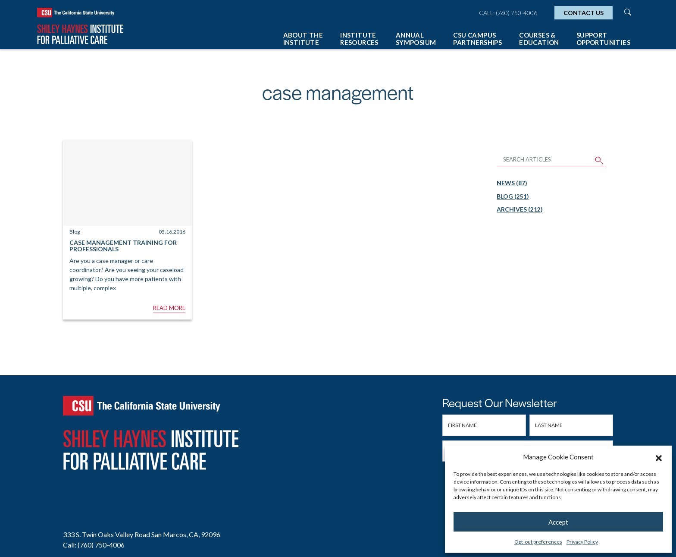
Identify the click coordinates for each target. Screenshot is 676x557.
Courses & (539, 38)
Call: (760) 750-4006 (508, 12)
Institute (359, 38)
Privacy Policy (582, 541)
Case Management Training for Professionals (123, 246)
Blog (513, 196)
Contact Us (583, 12)
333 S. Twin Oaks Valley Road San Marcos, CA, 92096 (141, 534)
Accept (558, 522)
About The (303, 38)
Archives (519, 209)
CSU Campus (477, 38)
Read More (169, 307)
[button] (658, 457)
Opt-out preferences (538, 541)
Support (603, 38)
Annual (416, 38)
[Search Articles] (545, 160)
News (512, 183)
